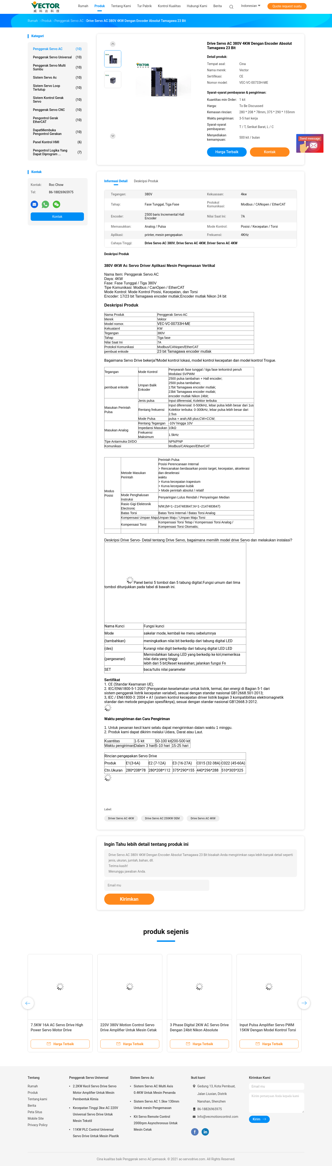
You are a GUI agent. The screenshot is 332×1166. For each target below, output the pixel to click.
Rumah (33, 1086)
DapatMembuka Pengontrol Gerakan (57, 132)
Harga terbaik (226, 152)
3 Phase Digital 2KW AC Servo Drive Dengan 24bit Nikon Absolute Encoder (199, 1030)
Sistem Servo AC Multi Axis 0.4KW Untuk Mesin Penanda (154, 1089)
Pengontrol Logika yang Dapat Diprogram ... (57, 152)
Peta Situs (35, 1112)
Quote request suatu (287, 6)
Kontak (57, 216)
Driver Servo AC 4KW (121, 818)
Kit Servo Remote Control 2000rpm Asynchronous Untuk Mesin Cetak (156, 1123)
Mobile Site (36, 1118)
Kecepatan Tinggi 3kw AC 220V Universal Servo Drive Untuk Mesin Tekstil (95, 1114)
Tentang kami (37, 1099)
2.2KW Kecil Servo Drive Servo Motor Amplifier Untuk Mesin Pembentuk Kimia (94, 1092)
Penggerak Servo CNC (57, 109)
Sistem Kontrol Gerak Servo (57, 99)
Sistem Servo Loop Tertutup (57, 87)
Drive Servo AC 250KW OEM (162, 818)
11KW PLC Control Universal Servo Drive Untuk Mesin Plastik (96, 1133)
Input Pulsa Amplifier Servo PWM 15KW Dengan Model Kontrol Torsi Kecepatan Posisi (268, 1030)
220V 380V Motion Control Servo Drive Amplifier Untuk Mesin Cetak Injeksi (128, 1030)
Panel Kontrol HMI (57, 142)
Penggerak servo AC (57, 49)
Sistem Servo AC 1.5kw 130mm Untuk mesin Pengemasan (156, 1105)
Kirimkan (129, 899)
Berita (32, 1105)
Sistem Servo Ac (57, 77)
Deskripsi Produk (146, 181)
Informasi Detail (115, 181)
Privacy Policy (37, 1125)
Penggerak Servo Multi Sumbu (57, 67)
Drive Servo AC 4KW (203, 818)
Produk (33, 1092)
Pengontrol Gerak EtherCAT (57, 120)
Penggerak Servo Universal (57, 57)
